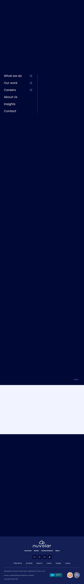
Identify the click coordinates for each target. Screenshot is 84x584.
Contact (67, 563)
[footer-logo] (42, 544)
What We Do (18, 563)
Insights (58, 563)
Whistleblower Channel (11, 571)
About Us (39, 563)
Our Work (29, 563)
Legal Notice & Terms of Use (36, 571)
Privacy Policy (23, 571)
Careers (49, 563)
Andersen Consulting (27, 575)
